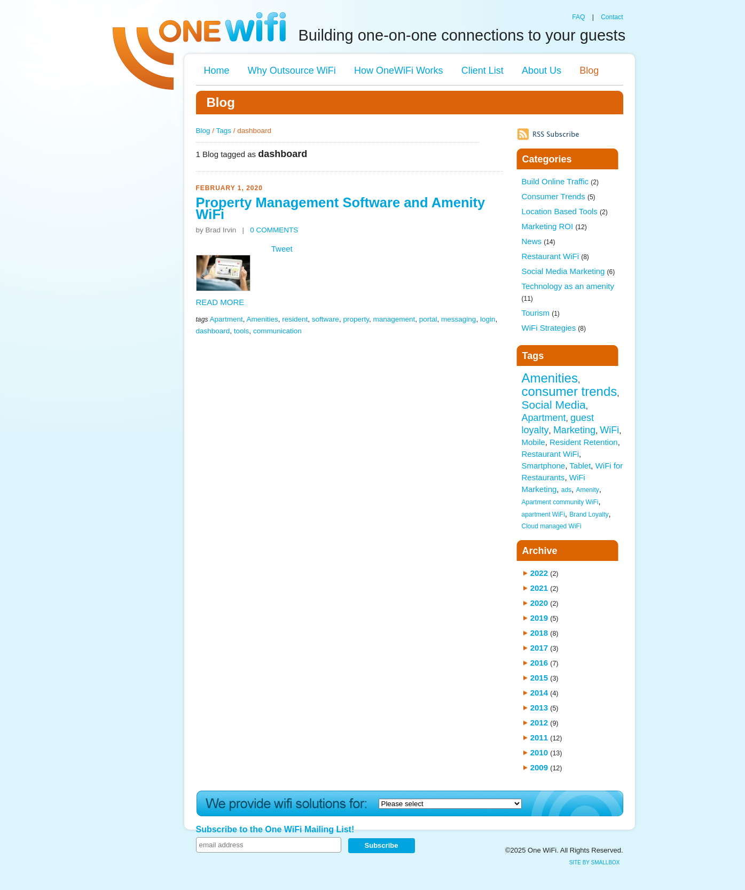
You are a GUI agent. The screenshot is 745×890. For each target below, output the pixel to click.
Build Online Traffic (560, 181)
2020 (539, 602)
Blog (589, 70)
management (394, 319)
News (538, 241)
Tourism (541, 312)
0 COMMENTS (274, 230)
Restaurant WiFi (555, 256)
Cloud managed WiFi (552, 526)
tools (241, 331)
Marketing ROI (554, 226)
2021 (539, 587)
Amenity (587, 490)
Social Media (554, 405)
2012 (539, 722)
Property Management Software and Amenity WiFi (340, 208)
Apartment (225, 319)
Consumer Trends (558, 196)
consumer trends (569, 391)
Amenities (262, 319)
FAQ (578, 17)
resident (295, 319)
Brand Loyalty (588, 514)
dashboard (213, 331)
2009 (539, 767)
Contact (612, 17)
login (488, 319)
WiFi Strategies (554, 327)
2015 (539, 677)
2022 (539, 572)
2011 (539, 737)
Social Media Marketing (568, 271)
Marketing (574, 430)
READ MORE (220, 302)
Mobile (533, 442)
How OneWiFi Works (398, 70)
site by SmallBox (594, 862)
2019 (539, 617)
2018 (539, 632)
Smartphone (544, 465)
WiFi (609, 430)
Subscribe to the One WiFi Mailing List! (275, 829)
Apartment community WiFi (560, 502)
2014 (539, 692)
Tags (224, 131)
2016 (539, 662)
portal (428, 319)
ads (566, 490)
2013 (539, 707)
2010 (539, 752)
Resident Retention (584, 442)
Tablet (580, 465)
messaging (458, 319)
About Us (541, 70)
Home (217, 70)
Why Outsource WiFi (292, 70)
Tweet (282, 248)
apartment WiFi (543, 514)
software (325, 319)
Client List (482, 70)
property (356, 319)
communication (277, 331)
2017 (539, 647)
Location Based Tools (565, 211)
